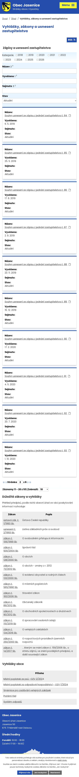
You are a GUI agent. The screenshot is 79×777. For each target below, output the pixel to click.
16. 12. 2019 (10, 310)
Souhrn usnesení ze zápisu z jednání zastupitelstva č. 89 (38, 301)
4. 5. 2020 (10, 384)
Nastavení (55, 772)
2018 (20, 55)
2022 (63, 55)
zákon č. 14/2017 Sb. (9, 649)
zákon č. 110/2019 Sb (9, 622)
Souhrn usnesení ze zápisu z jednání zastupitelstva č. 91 (37, 376)
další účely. (62, 760)
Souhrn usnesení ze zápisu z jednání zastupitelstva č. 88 (38, 264)
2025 (30, 59)
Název (7, 66)
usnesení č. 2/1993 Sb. (9, 531)
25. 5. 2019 (10, 161)
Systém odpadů (12, 701)
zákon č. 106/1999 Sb (10, 540)
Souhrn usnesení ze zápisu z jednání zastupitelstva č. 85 (38, 153)
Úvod (5, 18)
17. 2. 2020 (10, 347)
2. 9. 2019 (10, 235)
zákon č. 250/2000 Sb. (10, 640)
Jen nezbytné (40, 772)
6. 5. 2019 (10, 124)
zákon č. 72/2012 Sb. (9, 567)
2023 (8, 59)
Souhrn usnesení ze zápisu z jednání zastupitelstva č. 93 (37, 450)
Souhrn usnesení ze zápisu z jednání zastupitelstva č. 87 (37, 227)
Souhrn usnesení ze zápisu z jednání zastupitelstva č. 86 (38, 190)
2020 (41, 55)
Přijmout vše (24, 772)
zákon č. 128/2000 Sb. (10, 558)
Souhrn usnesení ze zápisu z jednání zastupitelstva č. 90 (38, 339)
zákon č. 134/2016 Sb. (10, 631)
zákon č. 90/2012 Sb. (9, 613)
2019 (30, 55)
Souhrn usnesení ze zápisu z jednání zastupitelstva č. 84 (38, 115)
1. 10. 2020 (10, 459)
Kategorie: (8, 55)
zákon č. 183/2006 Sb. (10, 594)
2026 (41, 59)
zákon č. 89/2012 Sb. (9, 604)
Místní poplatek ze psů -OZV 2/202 (22, 679)
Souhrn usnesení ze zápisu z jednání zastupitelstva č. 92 (37, 413)
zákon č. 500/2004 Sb (10, 549)
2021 (52, 55)
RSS (71, 39)
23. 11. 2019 (10, 273)
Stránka (12, 482)
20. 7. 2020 (10, 421)
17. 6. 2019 (10, 198)
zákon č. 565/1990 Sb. (10, 585)
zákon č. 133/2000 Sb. (10, 576)
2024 (19, 59)
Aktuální (9, 137)
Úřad (13, 18)
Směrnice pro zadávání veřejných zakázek (27, 690)
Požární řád (9, 696)
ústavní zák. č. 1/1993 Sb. (11, 522)
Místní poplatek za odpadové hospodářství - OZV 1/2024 (35, 684)
